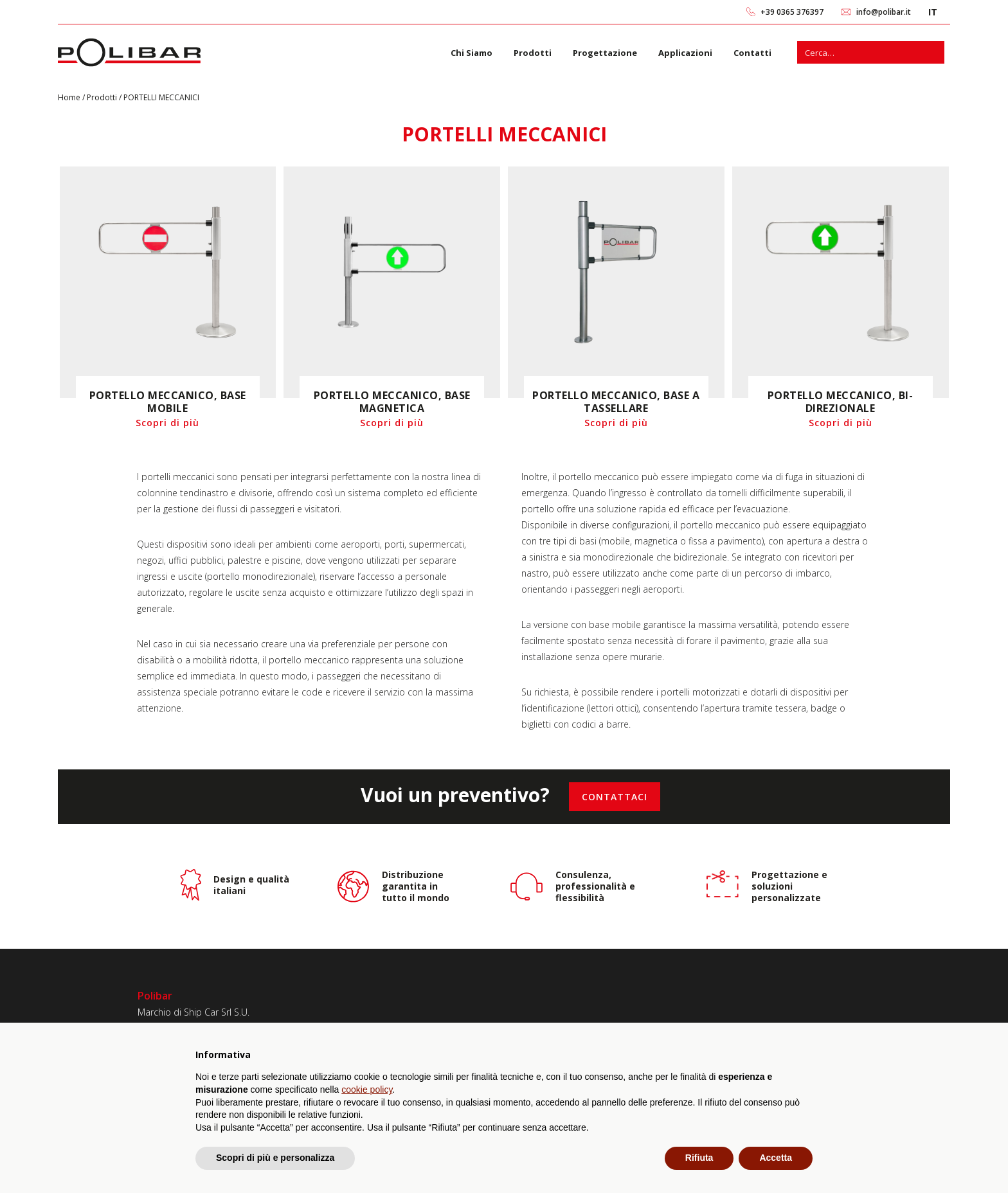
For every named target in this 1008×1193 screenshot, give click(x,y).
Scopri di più (167, 423)
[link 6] (129, 52)
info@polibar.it (883, 11)
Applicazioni (685, 52)
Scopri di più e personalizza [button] (275, 1158)
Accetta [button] (775, 1158)
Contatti (752, 52)
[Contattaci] (614, 796)
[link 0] (751, 12)
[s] (859, 52)
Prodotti (533, 52)
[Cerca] (933, 52)
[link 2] (846, 12)
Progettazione (605, 52)
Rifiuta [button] (699, 1158)
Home (70, 97)
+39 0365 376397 (792, 11)
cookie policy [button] (366, 1089)
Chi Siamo (471, 52)
